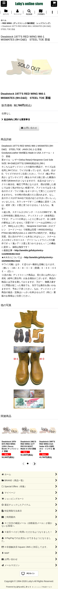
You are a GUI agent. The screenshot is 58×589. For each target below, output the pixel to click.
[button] (4, 4)
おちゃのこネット (23, 587)
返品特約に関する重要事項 (16, 119)
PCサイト (31, 573)
